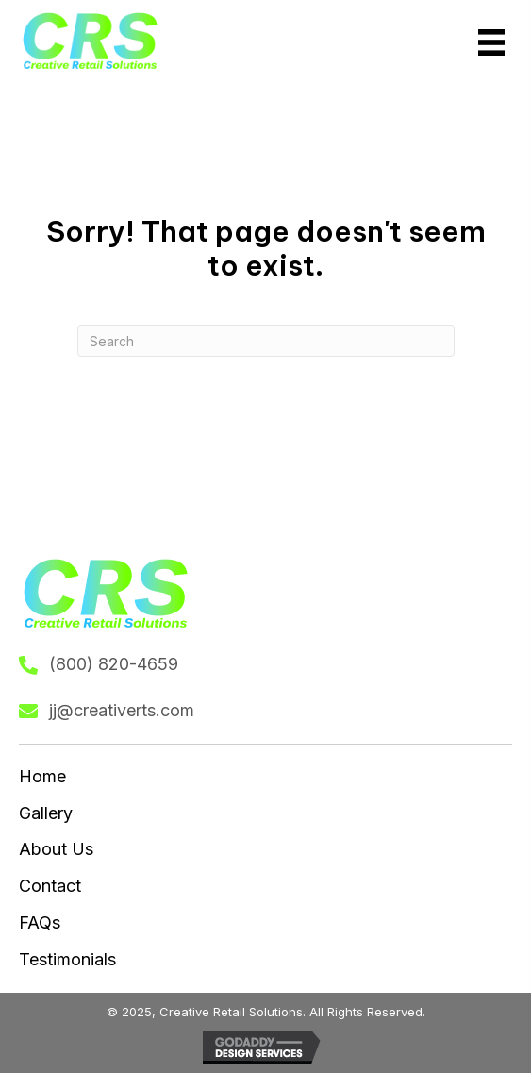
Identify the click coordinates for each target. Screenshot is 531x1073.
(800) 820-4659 (113, 664)
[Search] (266, 341)
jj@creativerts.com (121, 710)
